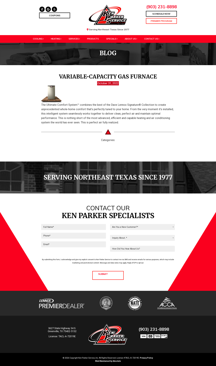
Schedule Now (161, 13)
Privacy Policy (146, 358)
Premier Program (161, 21)
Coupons (54, 15)
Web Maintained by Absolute (108, 361)
